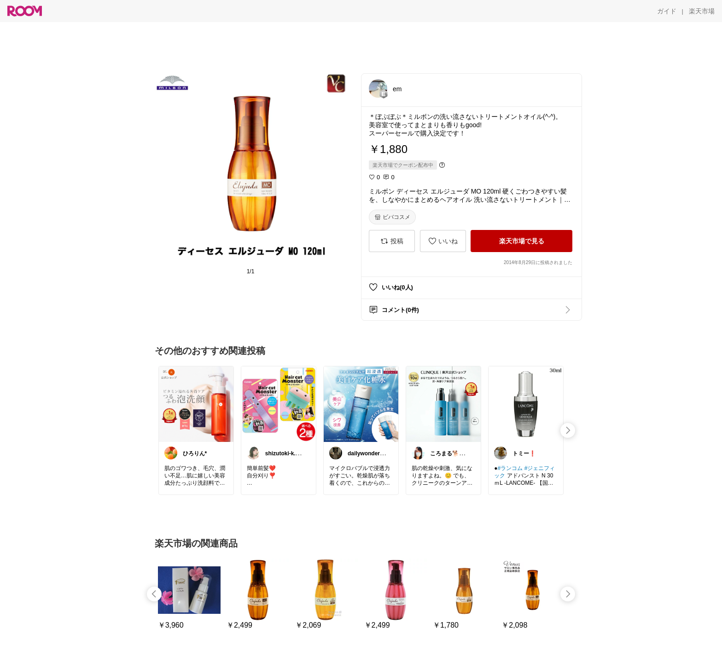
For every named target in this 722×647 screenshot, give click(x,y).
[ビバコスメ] (392, 217)
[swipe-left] (154, 594)
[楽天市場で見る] (521, 241)
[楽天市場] (702, 11)
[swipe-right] (567, 430)
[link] (196, 403)
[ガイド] (666, 11)
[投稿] (392, 241)
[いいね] (443, 241)
